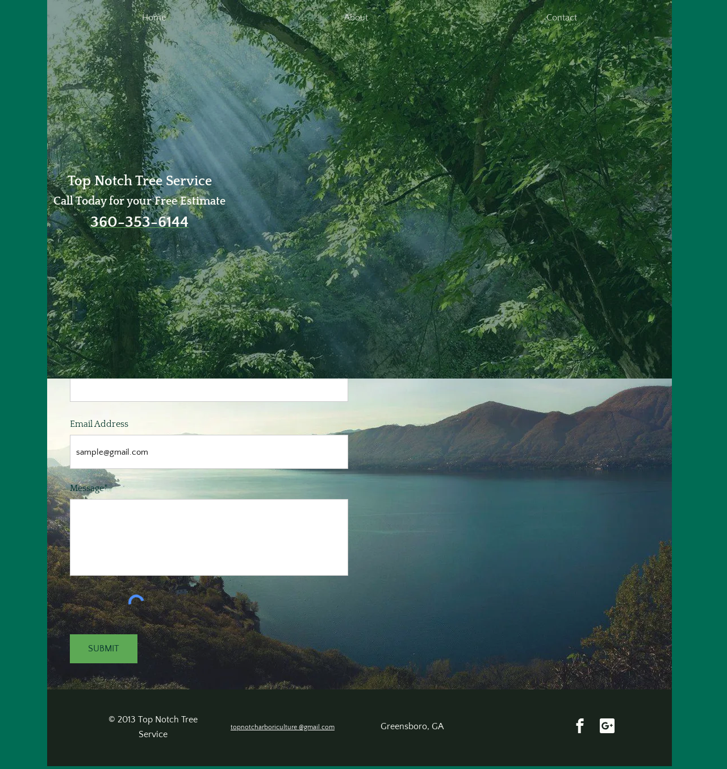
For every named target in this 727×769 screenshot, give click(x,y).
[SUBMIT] (103, 648)
